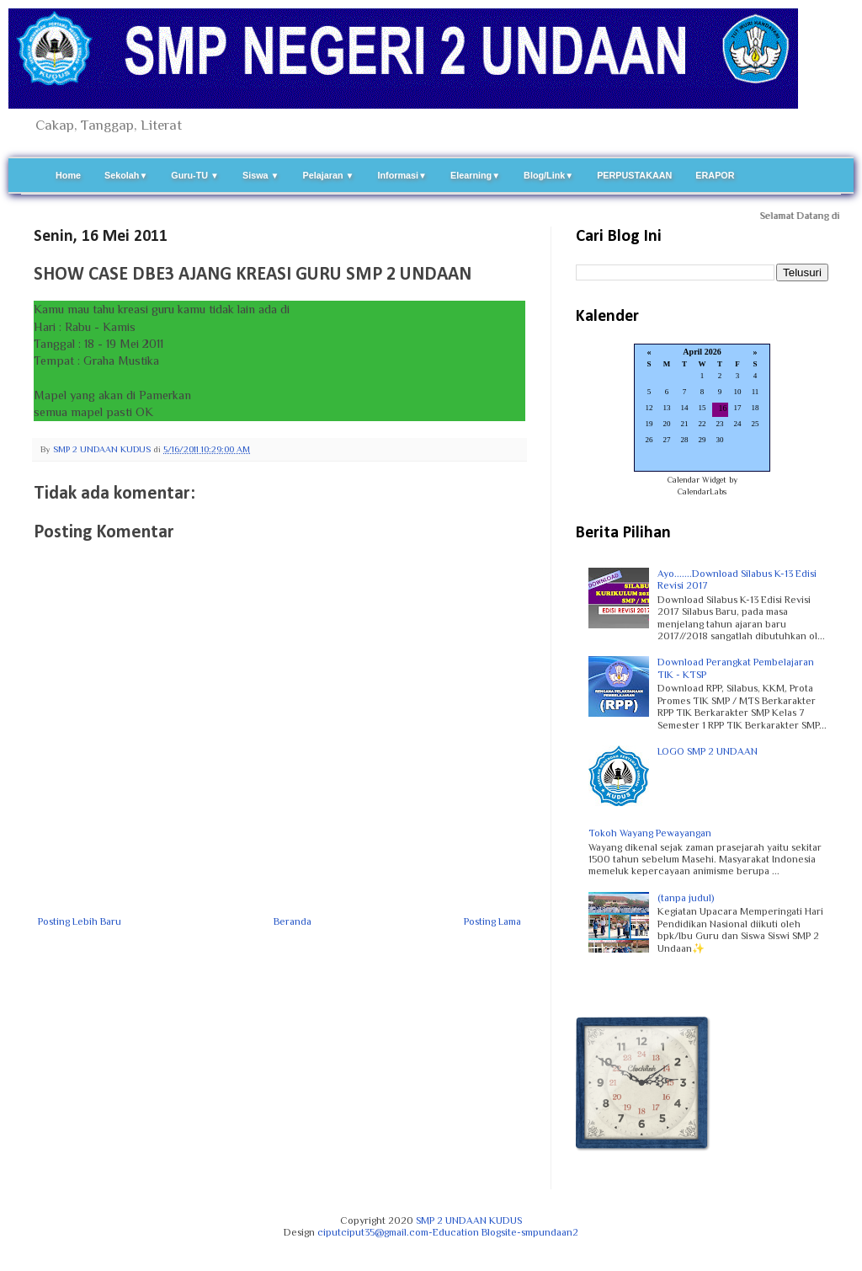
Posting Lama (492, 921)
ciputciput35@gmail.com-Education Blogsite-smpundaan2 (447, 1232)
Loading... (702, 409)
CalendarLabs (702, 491)
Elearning (475, 175)
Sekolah (125, 175)
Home (68, 175)
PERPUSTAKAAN (634, 175)
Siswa (260, 175)
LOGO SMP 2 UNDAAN (707, 751)
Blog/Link (548, 175)
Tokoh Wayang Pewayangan (649, 833)
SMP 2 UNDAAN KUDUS (469, 1220)
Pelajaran (328, 175)
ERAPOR (714, 175)
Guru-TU (195, 175)
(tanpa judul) (685, 898)
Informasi (402, 175)
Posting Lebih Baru (79, 921)
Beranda (292, 921)
